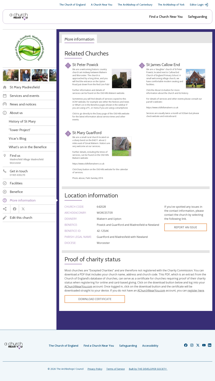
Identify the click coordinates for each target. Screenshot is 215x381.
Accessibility (150, 345)
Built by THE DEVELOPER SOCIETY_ (148, 368)
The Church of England (72, 4)
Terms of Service (115, 368)
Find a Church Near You (166, 17)
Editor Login (199, 5)
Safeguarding (197, 17)
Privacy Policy (95, 368)
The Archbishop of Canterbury (135, 4)
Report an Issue (185, 227)
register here (195, 290)
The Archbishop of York (171, 4)
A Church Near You (101, 4)
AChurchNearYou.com (78, 286)
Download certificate (94, 299)
